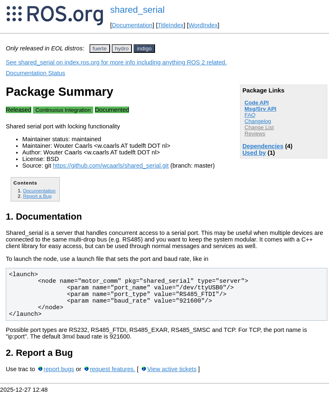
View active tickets (171, 369)
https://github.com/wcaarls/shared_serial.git (111, 165)
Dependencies (262, 146)
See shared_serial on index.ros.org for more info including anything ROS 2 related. (116, 62)
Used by (254, 152)
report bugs (59, 369)
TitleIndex (170, 25)
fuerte (100, 48)
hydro (122, 48)
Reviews (254, 133)
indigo (144, 48)
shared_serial (137, 10)
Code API (256, 102)
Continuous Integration (63, 110)
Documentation (132, 25)
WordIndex (203, 25)
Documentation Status (35, 73)
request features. (112, 369)
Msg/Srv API (260, 109)
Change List (259, 127)
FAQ (250, 115)
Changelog (257, 121)
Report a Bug (37, 196)
